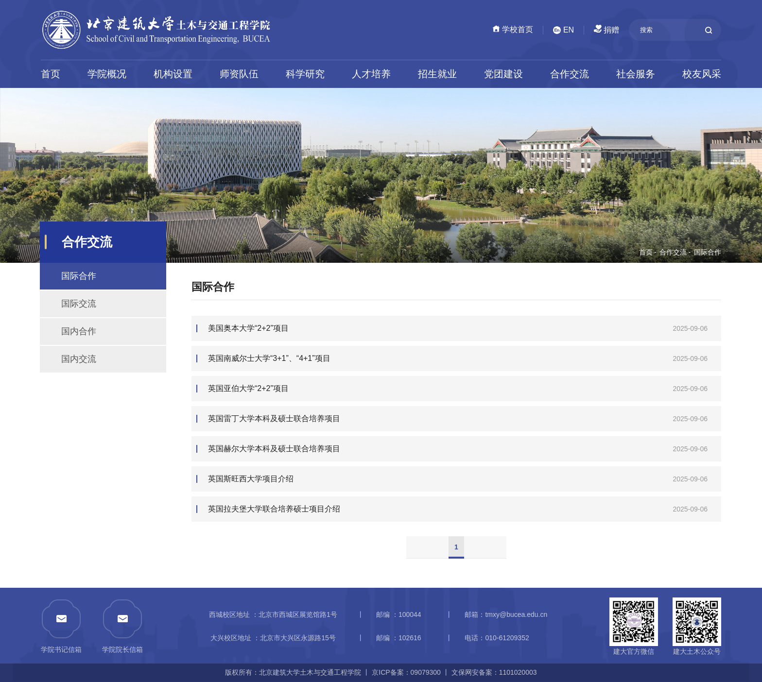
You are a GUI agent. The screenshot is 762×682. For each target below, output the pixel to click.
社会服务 (635, 73)
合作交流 (569, 73)
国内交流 (78, 359)
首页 (50, 73)
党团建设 (503, 73)
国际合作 (707, 252)
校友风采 (701, 73)
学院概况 (106, 73)
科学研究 (305, 73)
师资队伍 (239, 73)
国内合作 (78, 331)
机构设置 (173, 73)
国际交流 (78, 303)
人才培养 (371, 73)
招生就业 (437, 73)
